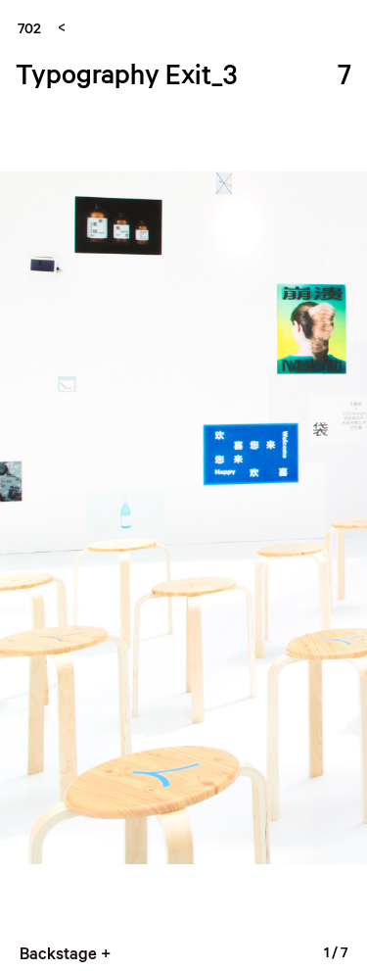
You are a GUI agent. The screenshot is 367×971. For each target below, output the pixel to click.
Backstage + (65, 953)
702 (29, 27)
